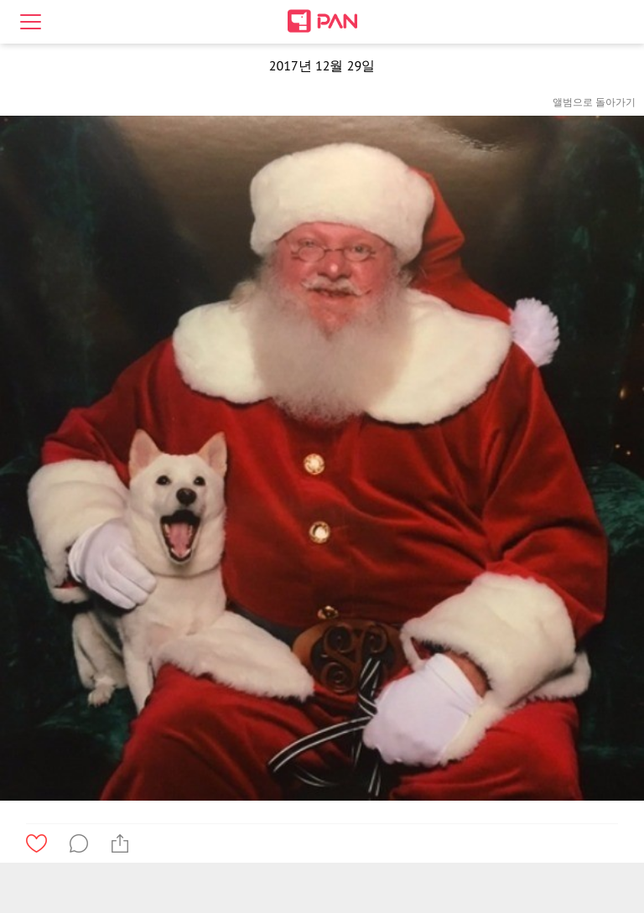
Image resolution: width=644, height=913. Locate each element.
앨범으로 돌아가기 (594, 102)
